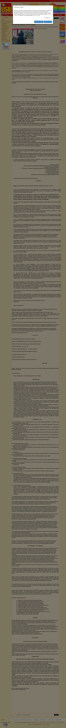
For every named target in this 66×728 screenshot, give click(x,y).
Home (3, 19)
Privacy (58, 12)
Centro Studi (59, 15)
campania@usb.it (58, 719)
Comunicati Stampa (4, 32)
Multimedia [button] (40, 15)
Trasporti (4, 25)
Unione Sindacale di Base (24, 722)
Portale (11, 15)
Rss (3, 719)
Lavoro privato (5, 26)
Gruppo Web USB (37, 724)
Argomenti (4, 23)
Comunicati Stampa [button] (22, 21)
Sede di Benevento (4, 38)
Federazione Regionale (5, 29)
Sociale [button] (30, 15)
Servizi (58, 7)
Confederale (6, 15)
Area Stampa (59, 11)
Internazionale (52, 15)
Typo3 (48, 724)
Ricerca (58, 10)
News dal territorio (4, 35)
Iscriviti (58, 9)
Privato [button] (21, 15)
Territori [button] (25, 15)
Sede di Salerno (6, 40)
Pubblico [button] (16, 15)
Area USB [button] (46, 15)
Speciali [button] (35, 15)
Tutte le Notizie (6, 21)
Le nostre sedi (59, 6)
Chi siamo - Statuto (60, 5)
